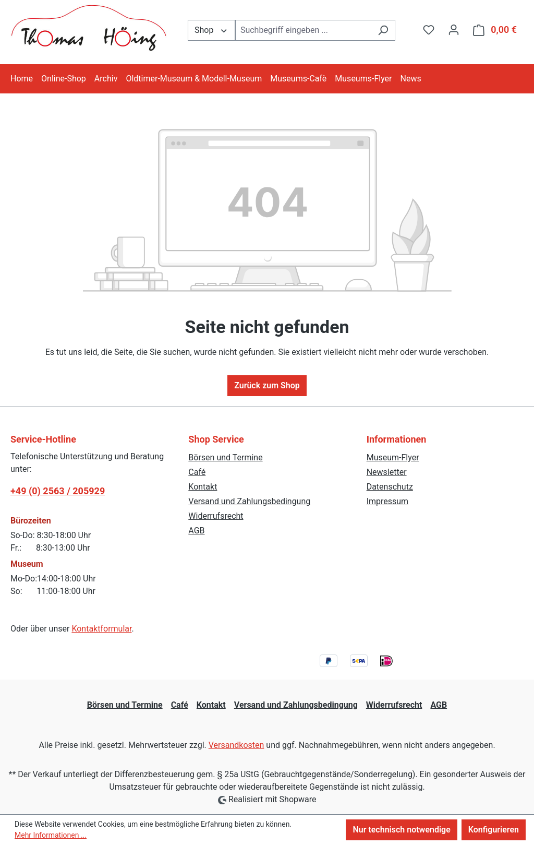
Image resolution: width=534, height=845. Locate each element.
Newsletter (387, 472)
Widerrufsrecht (215, 516)
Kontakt (202, 487)
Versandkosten (236, 745)
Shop (211, 29)
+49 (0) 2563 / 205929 (57, 490)
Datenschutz (390, 487)
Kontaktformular (101, 629)
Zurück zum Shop (267, 385)
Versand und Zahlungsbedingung (249, 501)
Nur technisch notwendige (401, 830)
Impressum (388, 501)
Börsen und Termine (225, 457)
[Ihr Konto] (453, 29)
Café (196, 472)
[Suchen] (383, 30)
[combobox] (303, 30)
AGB (196, 530)
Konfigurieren (493, 830)
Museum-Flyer (393, 457)
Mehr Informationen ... (51, 835)
